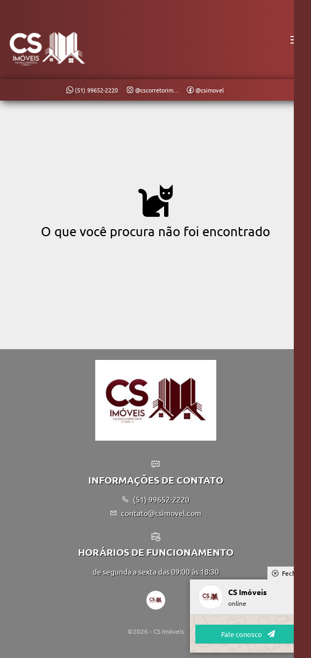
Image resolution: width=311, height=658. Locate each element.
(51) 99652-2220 (156, 499)
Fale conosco (248, 634)
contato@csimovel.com (156, 513)
